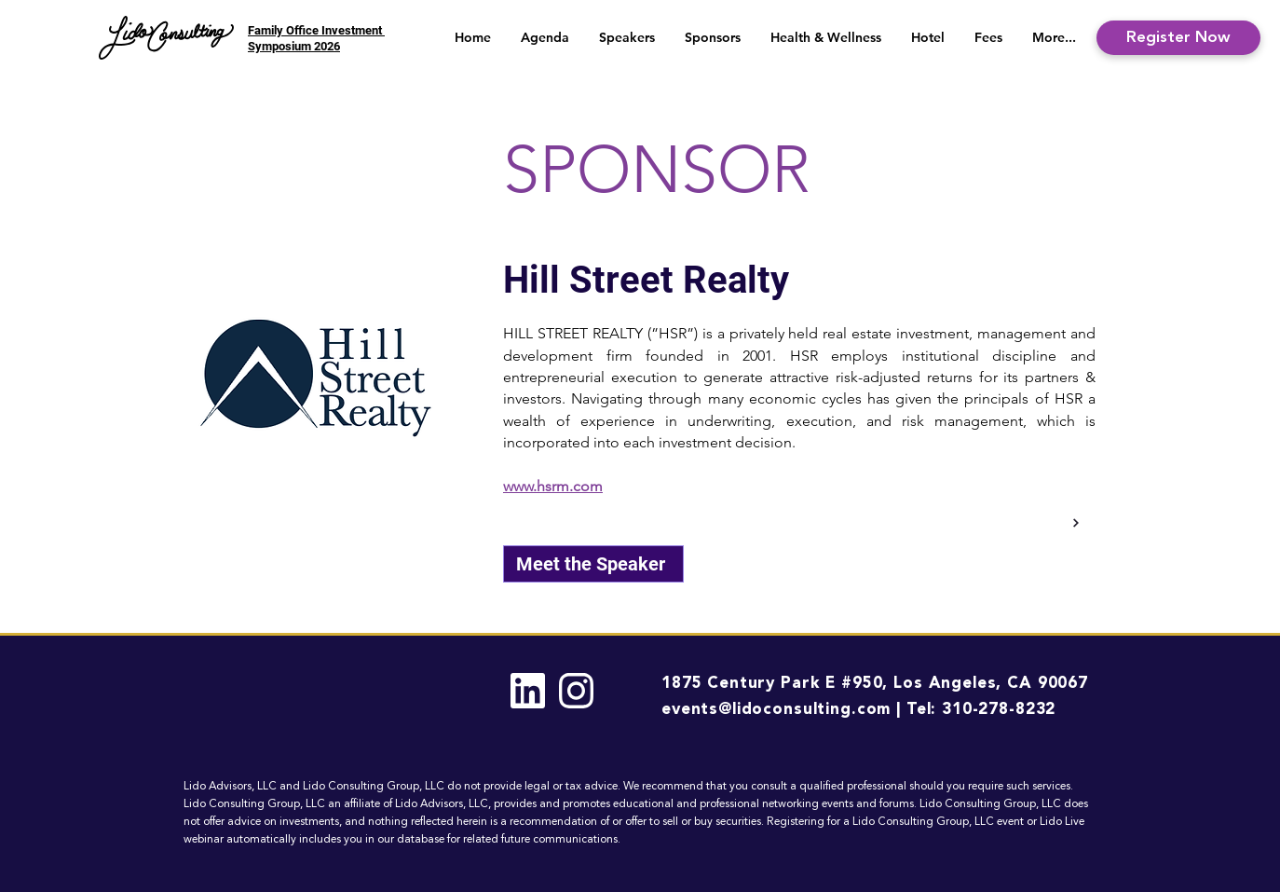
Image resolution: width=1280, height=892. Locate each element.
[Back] (1073, 523)
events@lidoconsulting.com (776, 710)
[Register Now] (1178, 38)
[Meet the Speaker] (593, 564)
